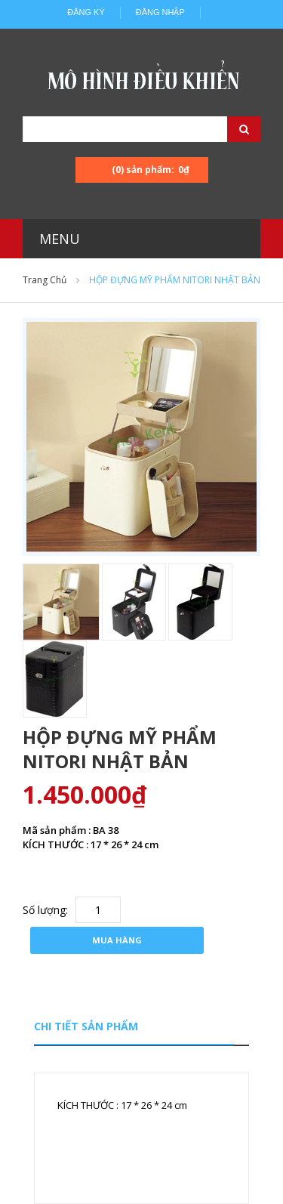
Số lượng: (45, 910)
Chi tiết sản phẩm (86, 1026)
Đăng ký (86, 12)
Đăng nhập (160, 12)
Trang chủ (44, 279)
